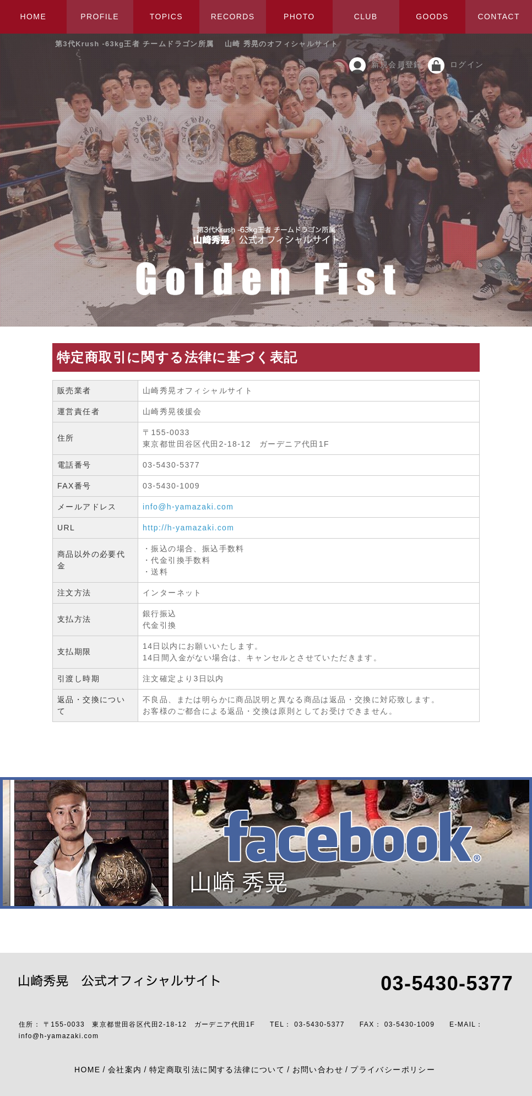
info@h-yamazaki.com (188, 506)
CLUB (366, 16)
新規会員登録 (396, 64)
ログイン (467, 64)
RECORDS (233, 16)
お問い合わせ (317, 1069)
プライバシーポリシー (392, 1069)
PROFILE (99, 16)
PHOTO (299, 16)
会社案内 (125, 1069)
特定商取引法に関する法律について (217, 1069)
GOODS (432, 16)
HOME (33, 16)
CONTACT (498, 16)
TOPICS (166, 16)
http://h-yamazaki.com (188, 527)
